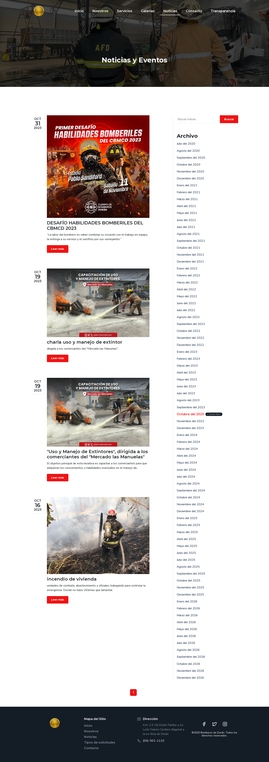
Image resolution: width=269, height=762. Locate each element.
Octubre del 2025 (188, 581)
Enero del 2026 (187, 601)
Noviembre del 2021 (190, 255)
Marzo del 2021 (187, 199)
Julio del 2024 (186, 477)
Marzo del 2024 (187, 449)
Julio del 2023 (186, 393)
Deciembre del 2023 (190, 428)
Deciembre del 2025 (190, 595)
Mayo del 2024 (187, 463)
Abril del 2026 (186, 622)
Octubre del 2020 (188, 165)
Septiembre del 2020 (191, 158)
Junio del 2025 (186, 553)
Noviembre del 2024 (190, 504)
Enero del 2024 (187, 435)
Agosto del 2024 (188, 484)
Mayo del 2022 (187, 296)
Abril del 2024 (186, 456)
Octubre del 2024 (188, 497)
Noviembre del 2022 (190, 338)
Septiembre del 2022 (191, 324)
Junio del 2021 (186, 220)
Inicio (88, 725)
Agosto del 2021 (188, 234)
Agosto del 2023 (188, 400)
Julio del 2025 (186, 560)
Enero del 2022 (187, 268)
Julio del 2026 (186, 643)
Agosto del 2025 (188, 567)
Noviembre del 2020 (190, 171)
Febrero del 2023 (188, 359)
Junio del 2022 (186, 303)
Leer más (57, 249)
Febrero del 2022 (188, 275)
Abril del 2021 (186, 206)
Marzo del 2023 (187, 366)
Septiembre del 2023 (191, 407)
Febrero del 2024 (188, 442)
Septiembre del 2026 (191, 657)
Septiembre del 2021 (191, 241)
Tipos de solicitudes (99, 742)
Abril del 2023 (186, 373)
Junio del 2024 (186, 470)
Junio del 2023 (186, 386)
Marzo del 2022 (187, 282)
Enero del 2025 (187, 518)
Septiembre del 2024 (191, 490)
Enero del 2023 (187, 352)
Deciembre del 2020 (190, 178)
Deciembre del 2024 (190, 511)
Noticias (90, 737)
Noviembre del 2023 (190, 421)
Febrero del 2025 (188, 525)
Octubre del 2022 (188, 331)
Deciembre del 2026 (190, 678)
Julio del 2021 (186, 227)
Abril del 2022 (186, 289)
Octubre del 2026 (188, 664)
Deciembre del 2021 (190, 262)
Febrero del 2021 (188, 192)
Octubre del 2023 (190, 414)
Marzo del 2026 (187, 615)
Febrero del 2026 (188, 608)
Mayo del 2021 (187, 213)
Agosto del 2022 (188, 317)
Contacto (91, 748)
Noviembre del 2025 (190, 587)
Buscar (229, 119)
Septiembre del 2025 (191, 574)
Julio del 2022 (186, 310)
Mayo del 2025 (187, 546)
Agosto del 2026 (188, 650)
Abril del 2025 (186, 539)
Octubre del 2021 (188, 248)
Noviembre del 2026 (190, 671)
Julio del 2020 (186, 144)
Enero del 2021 (187, 185)
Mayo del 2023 (187, 379)
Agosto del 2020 (188, 151)
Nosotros (91, 731)
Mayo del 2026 (187, 629)
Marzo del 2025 (187, 532)
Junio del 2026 (186, 636)
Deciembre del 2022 (190, 345)
